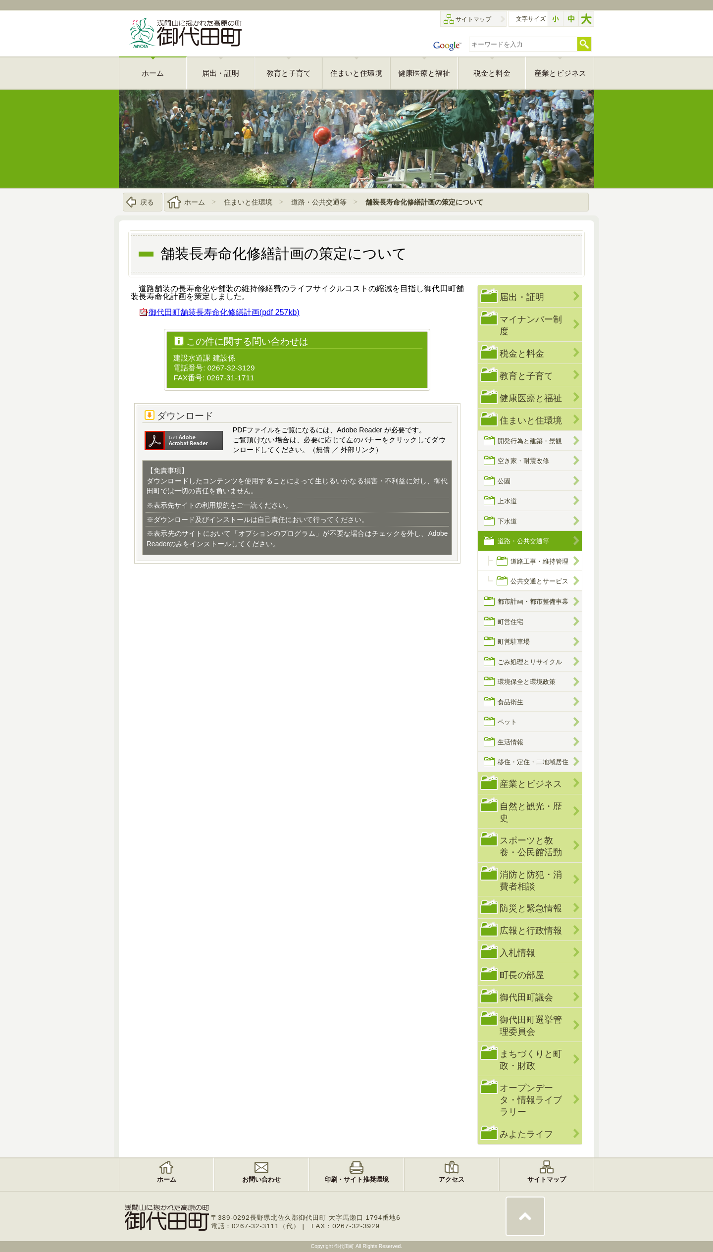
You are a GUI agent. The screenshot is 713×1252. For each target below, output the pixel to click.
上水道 (507, 501)
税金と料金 (522, 353)
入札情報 (517, 952)
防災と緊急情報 (531, 908)
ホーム (194, 202)
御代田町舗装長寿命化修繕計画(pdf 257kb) (224, 312)
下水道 (507, 521)
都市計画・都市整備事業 (533, 601)
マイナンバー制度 (531, 325)
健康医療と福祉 (531, 398)
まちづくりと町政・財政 (531, 1059)
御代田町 (345, 1246)
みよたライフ (526, 1134)
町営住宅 (510, 622)
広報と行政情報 (531, 930)
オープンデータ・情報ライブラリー (531, 1100)
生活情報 (510, 742)
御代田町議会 (526, 997)
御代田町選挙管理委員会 (531, 1025)
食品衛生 (510, 702)
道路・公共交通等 (319, 202)
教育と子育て (526, 375)
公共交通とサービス (539, 581)
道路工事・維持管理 (539, 561)
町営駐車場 (514, 641)
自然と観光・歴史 (531, 812)
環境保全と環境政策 (527, 681)
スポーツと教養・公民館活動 (531, 846)
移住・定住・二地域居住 (533, 762)
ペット (507, 722)
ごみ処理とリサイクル (530, 662)
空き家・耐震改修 (523, 461)
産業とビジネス (531, 784)
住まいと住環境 (248, 202)
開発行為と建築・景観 (530, 441)
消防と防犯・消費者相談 (531, 880)
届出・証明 (522, 297)
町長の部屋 (522, 975)
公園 (504, 481)
